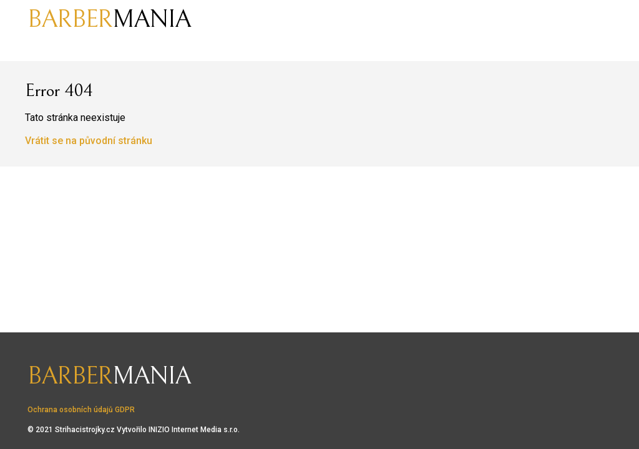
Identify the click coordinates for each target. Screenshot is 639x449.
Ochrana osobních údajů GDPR (81, 409)
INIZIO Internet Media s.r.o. (194, 429)
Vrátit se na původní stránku (88, 141)
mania (108, 19)
